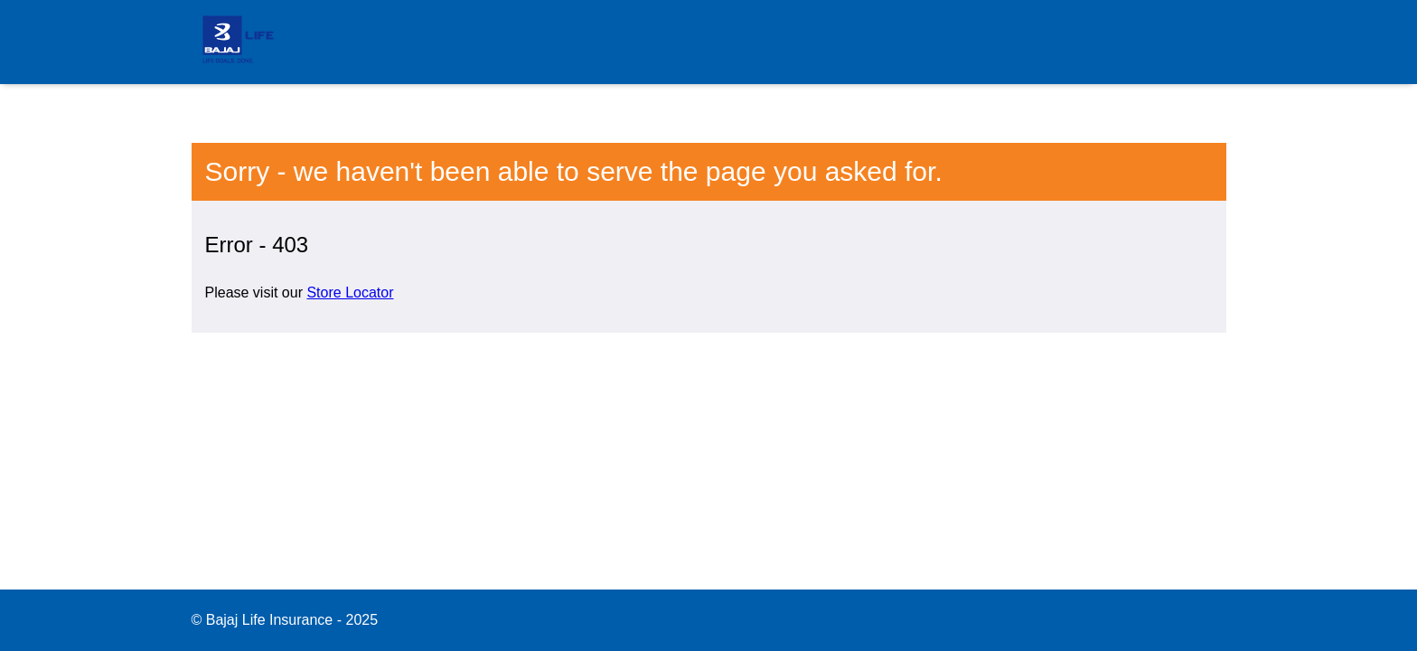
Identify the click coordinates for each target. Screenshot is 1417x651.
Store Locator (349, 292)
